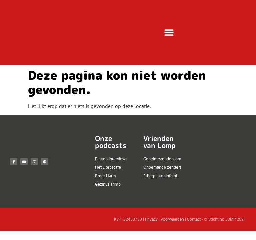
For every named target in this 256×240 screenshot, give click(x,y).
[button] (169, 32)
